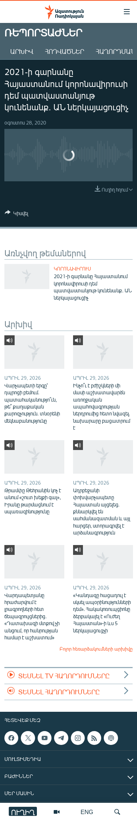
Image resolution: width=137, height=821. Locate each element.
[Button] (16, 214)
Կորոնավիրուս (72, 269)
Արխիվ (21, 51)
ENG (87, 811)
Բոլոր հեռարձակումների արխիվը (96, 649)
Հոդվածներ (64, 51)
